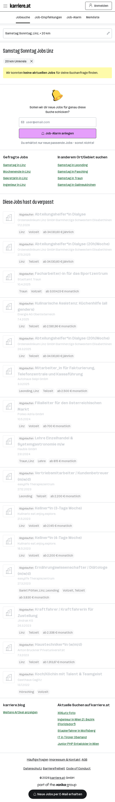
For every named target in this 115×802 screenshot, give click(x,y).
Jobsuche (23, 17)
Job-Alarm (73, 17)
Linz (50, 51)
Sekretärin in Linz (15, 178)
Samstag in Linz (14, 165)
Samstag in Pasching (73, 171)
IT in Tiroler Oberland (72, 737)
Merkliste (92, 17)
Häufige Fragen (37, 759)
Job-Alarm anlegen (57, 133)
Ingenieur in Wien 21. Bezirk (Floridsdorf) (76, 722)
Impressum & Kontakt (65, 759)
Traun (23, 291)
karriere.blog (14, 705)
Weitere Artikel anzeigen (20, 712)
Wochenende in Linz (17, 171)
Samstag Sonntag (19, 51)
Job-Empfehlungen (48, 17)
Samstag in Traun (70, 178)
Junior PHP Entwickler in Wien (78, 744)
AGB (84, 759)
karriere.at (100, 705)
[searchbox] (57, 33)
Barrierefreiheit (54, 768)
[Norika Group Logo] (57, 785)
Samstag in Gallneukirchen (77, 185)
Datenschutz (32, 768)
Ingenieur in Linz (14, 185)
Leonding (26, 391)
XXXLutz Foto (67, 713)
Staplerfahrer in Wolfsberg (76, 730)
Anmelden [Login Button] (98, 5)
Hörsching (26, 691)
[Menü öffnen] (5, 5)
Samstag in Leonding (73, 165)
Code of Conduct (78, 768)
